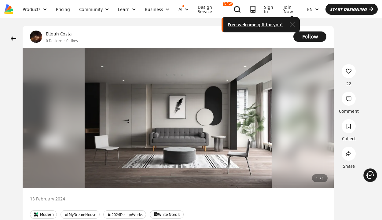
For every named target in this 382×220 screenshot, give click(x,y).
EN (313, 9)
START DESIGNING (351, 9)
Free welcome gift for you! (255, 24)
